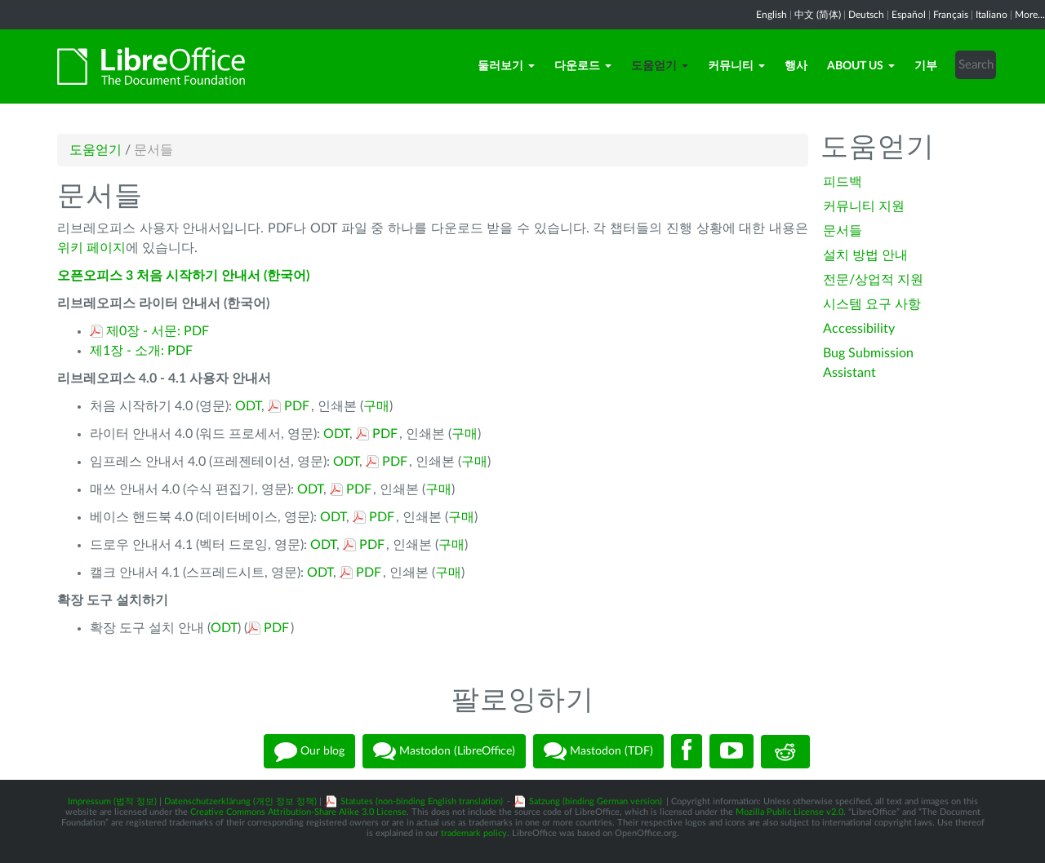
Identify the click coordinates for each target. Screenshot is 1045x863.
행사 (796, 66)
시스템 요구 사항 (872, 304)
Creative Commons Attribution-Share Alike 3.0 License (298, 812)
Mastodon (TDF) (598, 751)
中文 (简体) (817, 15)
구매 (376, 406)
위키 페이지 (91, 247)
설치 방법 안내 (865, 255)
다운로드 (582, 66)
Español (909, 15)
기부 (925, 66)
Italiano (991, 15)
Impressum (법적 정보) (112, 801)
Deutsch (866, 15)
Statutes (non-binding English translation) (421, 801)
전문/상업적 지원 (873, 279)
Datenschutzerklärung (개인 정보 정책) (240, 801)
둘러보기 (506, 66)
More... (1030, 15)
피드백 (842, 181)
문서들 (842, 230)
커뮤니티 (736, 66)
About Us (861, 66)
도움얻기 (659, 66)
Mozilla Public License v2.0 (789, 812)
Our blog (309, 751)
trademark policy (474, 833)
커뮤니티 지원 (864, 206)
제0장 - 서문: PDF (157, 331)
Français (950, 15)
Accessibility (859, 328)
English (771, 15)
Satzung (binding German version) (595, 801)
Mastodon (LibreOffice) (444, 751)
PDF (296, 406)
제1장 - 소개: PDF (141, 350)
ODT (248, 406)
